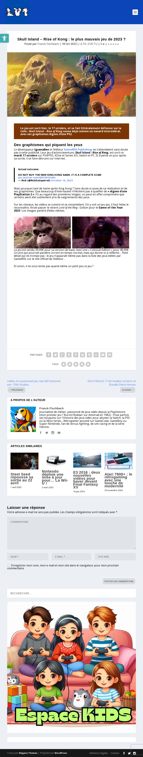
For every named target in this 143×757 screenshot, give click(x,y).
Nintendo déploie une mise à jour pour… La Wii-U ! (55, 477)
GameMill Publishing (78, 149)
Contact (115, 753)
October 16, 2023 (62, 180)
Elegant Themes (28, 752)
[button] (4, 38)
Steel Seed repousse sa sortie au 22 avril (22, 478)
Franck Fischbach (48, 44)
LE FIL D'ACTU (88, 44)
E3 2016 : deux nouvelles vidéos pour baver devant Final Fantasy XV (86, 479)
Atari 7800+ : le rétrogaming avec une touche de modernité (118, 480)
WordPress (61, 752)
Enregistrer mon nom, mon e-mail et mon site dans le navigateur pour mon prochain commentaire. (63, 567)
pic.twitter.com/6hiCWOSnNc (37, 177)
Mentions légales (98, 753)
